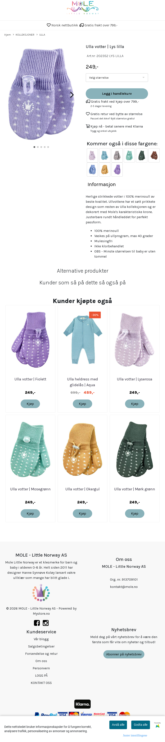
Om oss (41, 661)
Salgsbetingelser (41, 646)
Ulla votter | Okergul (82, 489)
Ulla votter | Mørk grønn (134, 489)
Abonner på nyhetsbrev (124, 654)
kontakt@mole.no (124, 587)
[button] (34, 147)
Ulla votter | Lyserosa (134, 379)
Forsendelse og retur (41, 654)
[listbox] (117, 77)
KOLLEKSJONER (23, 35)
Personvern (41, 668)
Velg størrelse (98, 78)
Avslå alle (118, 724)
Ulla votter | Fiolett (30, 379)
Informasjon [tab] (102, 184)
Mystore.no (41, 613)
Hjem (7, 34)
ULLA (41, 35)
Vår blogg (41, 639)
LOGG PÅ (41, 675)
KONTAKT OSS (41, 683)
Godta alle (140, 724)
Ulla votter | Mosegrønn (30, 489)
